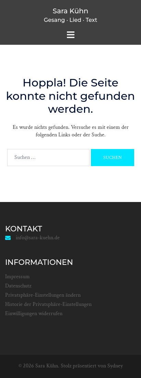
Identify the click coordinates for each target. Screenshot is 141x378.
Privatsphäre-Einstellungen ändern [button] (43, 295)
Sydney (115, 365)
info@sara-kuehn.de (38, 237)
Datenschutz (18, 285)
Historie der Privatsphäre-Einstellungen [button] (48, 304)
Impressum (17, 276)
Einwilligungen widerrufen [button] (33, 313)
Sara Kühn (71, 11)
